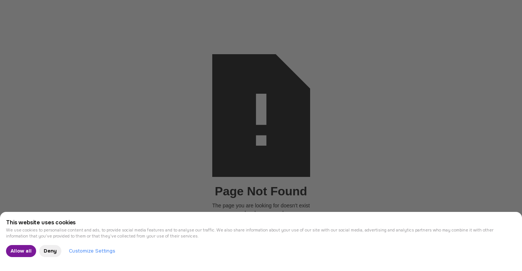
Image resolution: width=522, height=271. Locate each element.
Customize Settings (92, 251)
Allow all (21, 251)
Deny (50, 251)
